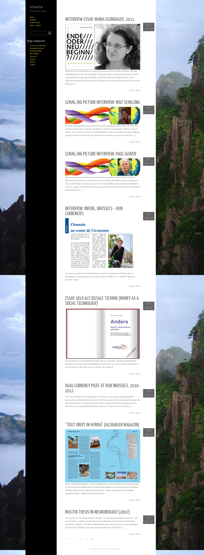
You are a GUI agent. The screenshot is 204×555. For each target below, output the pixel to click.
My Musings (34, 54)
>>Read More (134, 90)
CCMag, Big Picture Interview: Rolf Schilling (102, 102)
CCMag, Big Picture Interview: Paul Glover (100, 154)
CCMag (32, 65)
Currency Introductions (38, 46)
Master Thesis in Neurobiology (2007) (97, 512)
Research (33, 56)
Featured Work (35, 23)
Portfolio (33, 20)
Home (32, 17)
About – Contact (35, 25)
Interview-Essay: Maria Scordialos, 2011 (99, 19)
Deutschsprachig (35, 51)
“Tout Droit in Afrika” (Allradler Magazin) (102, 425)
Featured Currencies (37, 48)
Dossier (32, 62)
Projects (33, 59)
